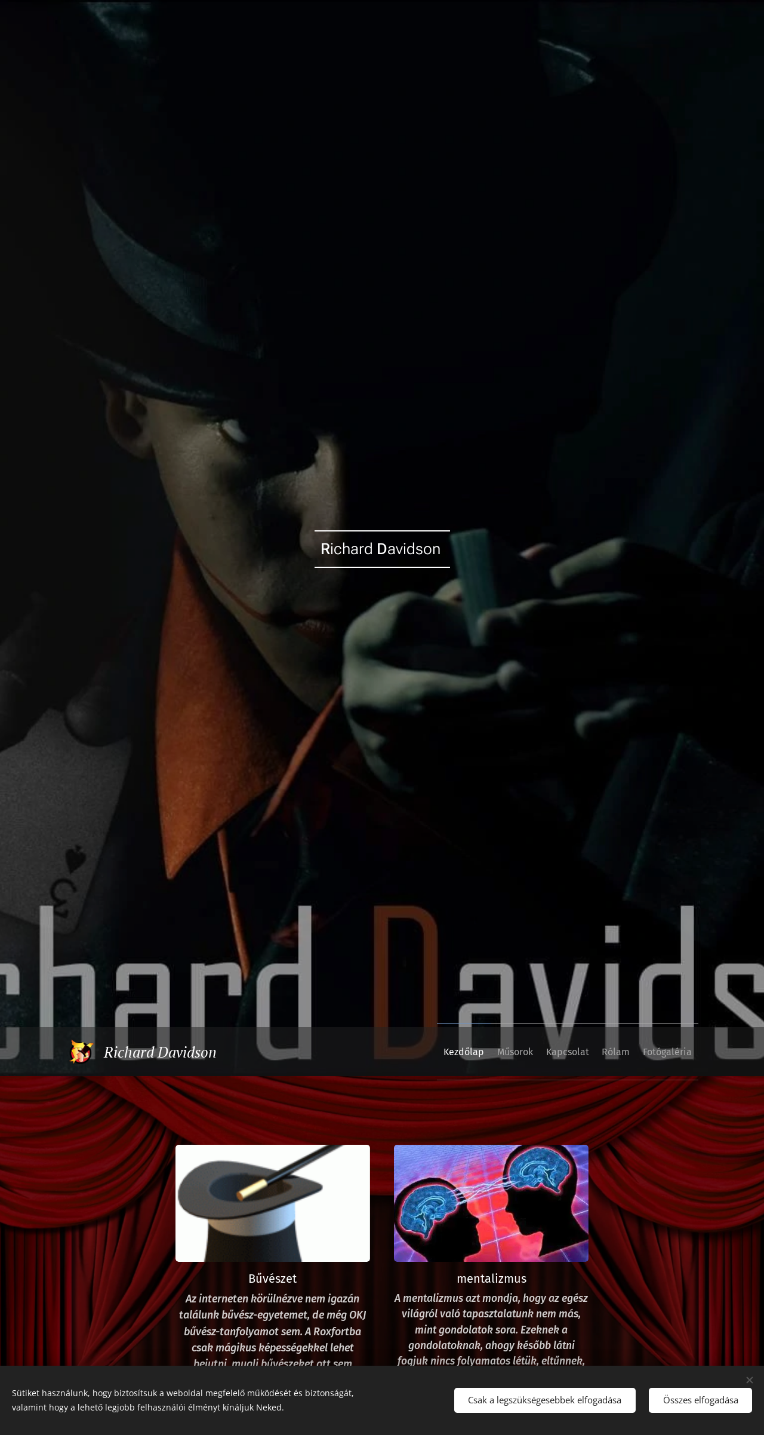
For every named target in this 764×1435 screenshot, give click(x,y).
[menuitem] (426, 1051)
